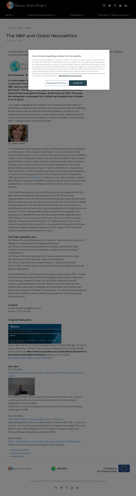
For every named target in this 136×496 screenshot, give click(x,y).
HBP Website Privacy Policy (70, 76)
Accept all (77, 83)
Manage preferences (56, 83)
